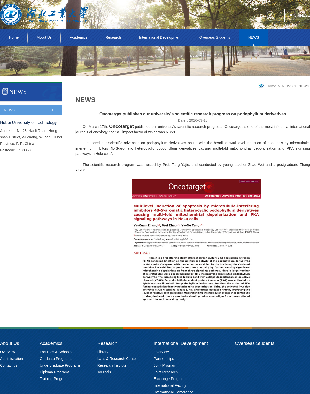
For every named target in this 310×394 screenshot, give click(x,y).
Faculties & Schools (56, 352)
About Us (44, 37)
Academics (78, 37)
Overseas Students (214, 37)
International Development (160, 37)
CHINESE (302, 15)
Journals (104, 372)
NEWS (253, 37)
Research (113, 37)
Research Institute (112, 365)
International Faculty (170, 385)
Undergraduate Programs (60, 365)
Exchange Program (169, 379)
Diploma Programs (55, 372)
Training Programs (54, 379)
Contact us (8, 365)
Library (103, 352)
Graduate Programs (56, 359)
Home (14, 37)
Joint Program (165, 365)
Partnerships (164, 359)
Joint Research (166, 372)
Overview (7, 352)
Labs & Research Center (117, 359)
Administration (11, 359)
